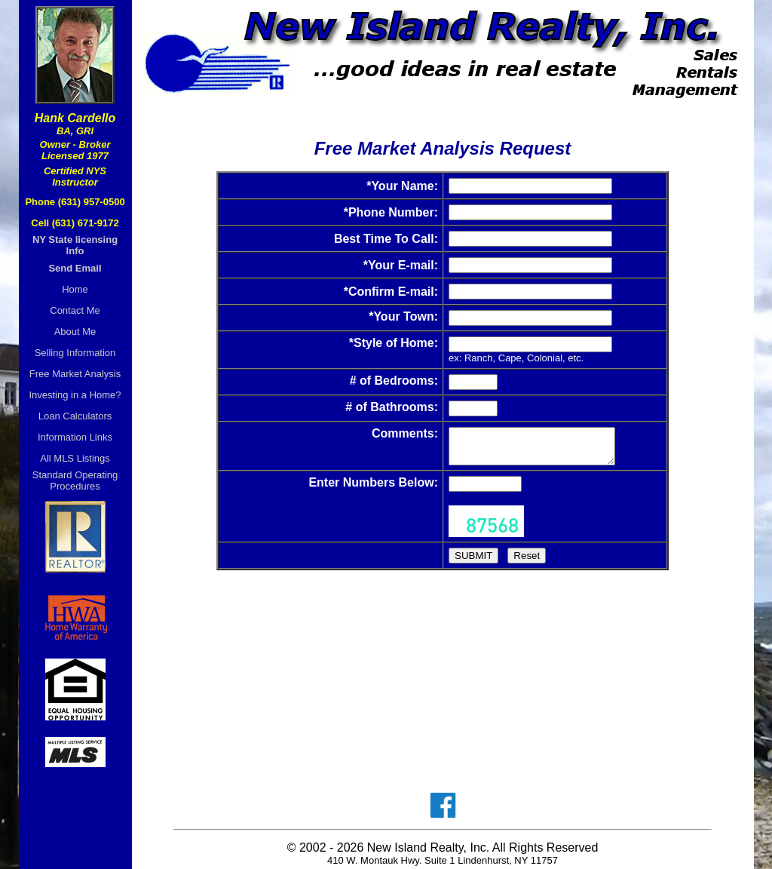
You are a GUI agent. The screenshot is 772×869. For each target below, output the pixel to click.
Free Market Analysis (75, 373)
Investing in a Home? (75, 395)
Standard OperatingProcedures (75, 480)
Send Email (74, 268)
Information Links (75, 437)
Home (75, 289)
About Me (75, 331)
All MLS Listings (74, 458)
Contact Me (75, 310)
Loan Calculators (75, 416)
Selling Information (75, 352)
